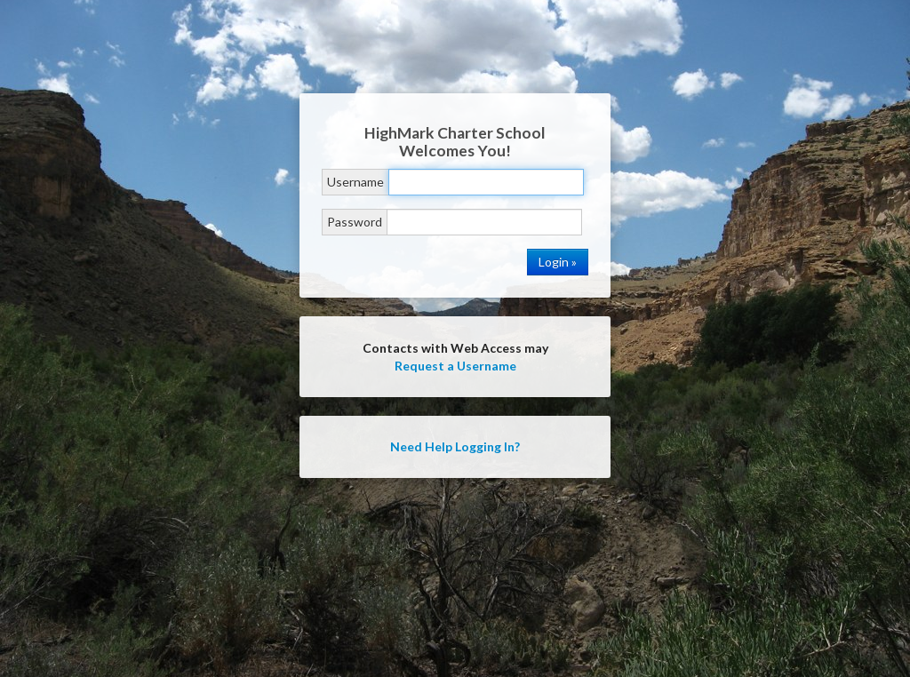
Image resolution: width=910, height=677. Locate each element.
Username (355, 181)
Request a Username (455, 365)
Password (354, 221)
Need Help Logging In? (455, 446)
